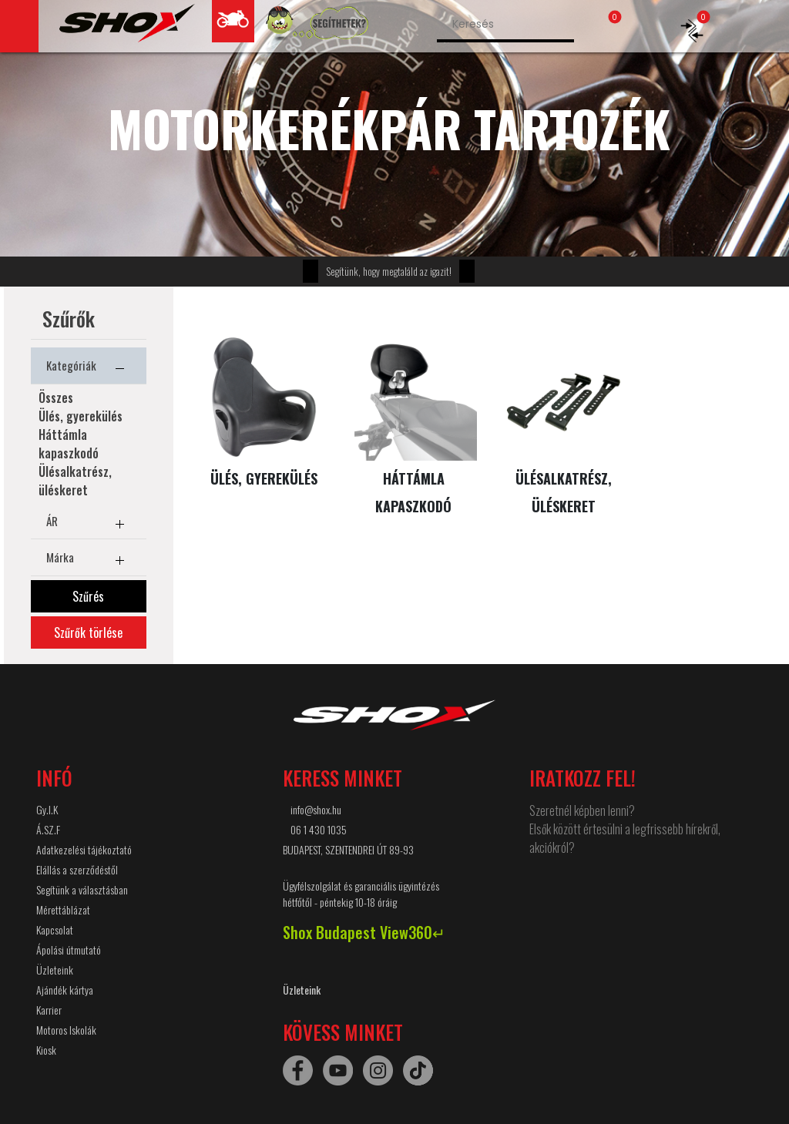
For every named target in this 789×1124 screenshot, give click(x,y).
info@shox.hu (315, 809)
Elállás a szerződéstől (77, 869)
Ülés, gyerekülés (81, 416)
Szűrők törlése (88, 632)
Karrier (49, 1010)
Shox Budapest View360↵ (364, 932)
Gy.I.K (47, 809)
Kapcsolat (54, 929)
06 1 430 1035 (318, 829)
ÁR (88, 523)
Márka (88, 560)
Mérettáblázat (63, 909)
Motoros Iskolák (66, 1030)
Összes (56, 397)
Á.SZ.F (48, 829)
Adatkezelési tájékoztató (84, 849)
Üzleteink (54, 969)
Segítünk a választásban (82, 889)
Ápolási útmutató (68, 949)
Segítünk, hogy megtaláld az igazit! (389, 271)
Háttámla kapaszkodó (69, 443)
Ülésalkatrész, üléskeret (75, 480)
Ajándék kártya (64, 989)
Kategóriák (88, 368)
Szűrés (88, 596)
